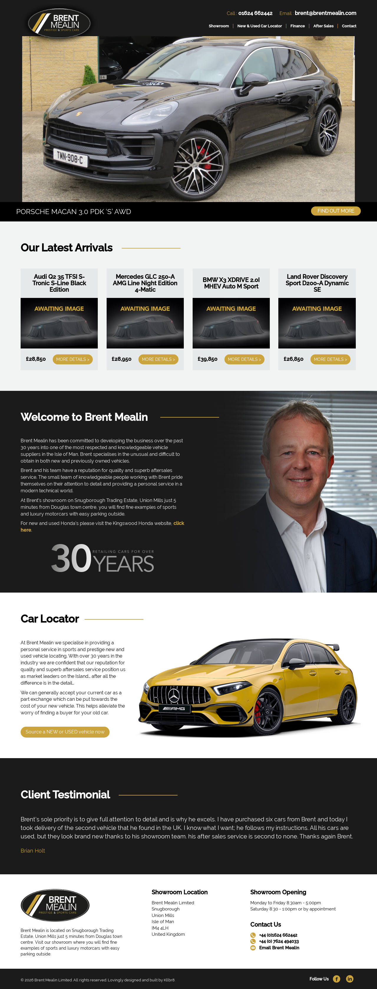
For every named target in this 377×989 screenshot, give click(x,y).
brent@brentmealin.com (325, 13)
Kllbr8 (169, 980)
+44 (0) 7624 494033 (279, 941)
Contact (349, 26)
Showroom (219, 26)
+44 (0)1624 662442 (278, 935)
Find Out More (336, 211)
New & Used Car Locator (259, 26)
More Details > (72, 359)
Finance (297, 26)
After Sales (323, 26)
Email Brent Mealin (279, 947)
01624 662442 (255, 13)
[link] (59, 24)
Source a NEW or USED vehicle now (65, 732)
